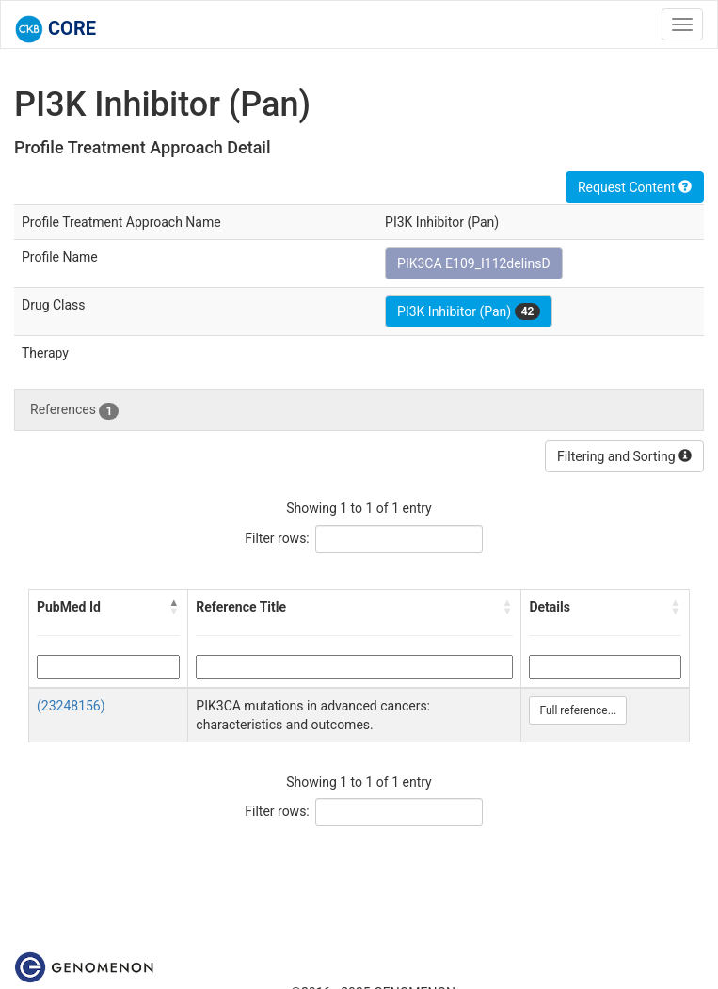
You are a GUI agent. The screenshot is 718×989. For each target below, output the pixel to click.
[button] (174, 607)
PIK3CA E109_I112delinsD (473, 263)
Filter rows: (277, 538)
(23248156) (71, 705)
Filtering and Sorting (624, 456)
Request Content (635, 187)
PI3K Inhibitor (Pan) (468, 311)
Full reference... (577, 710)
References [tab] (74, 410)
